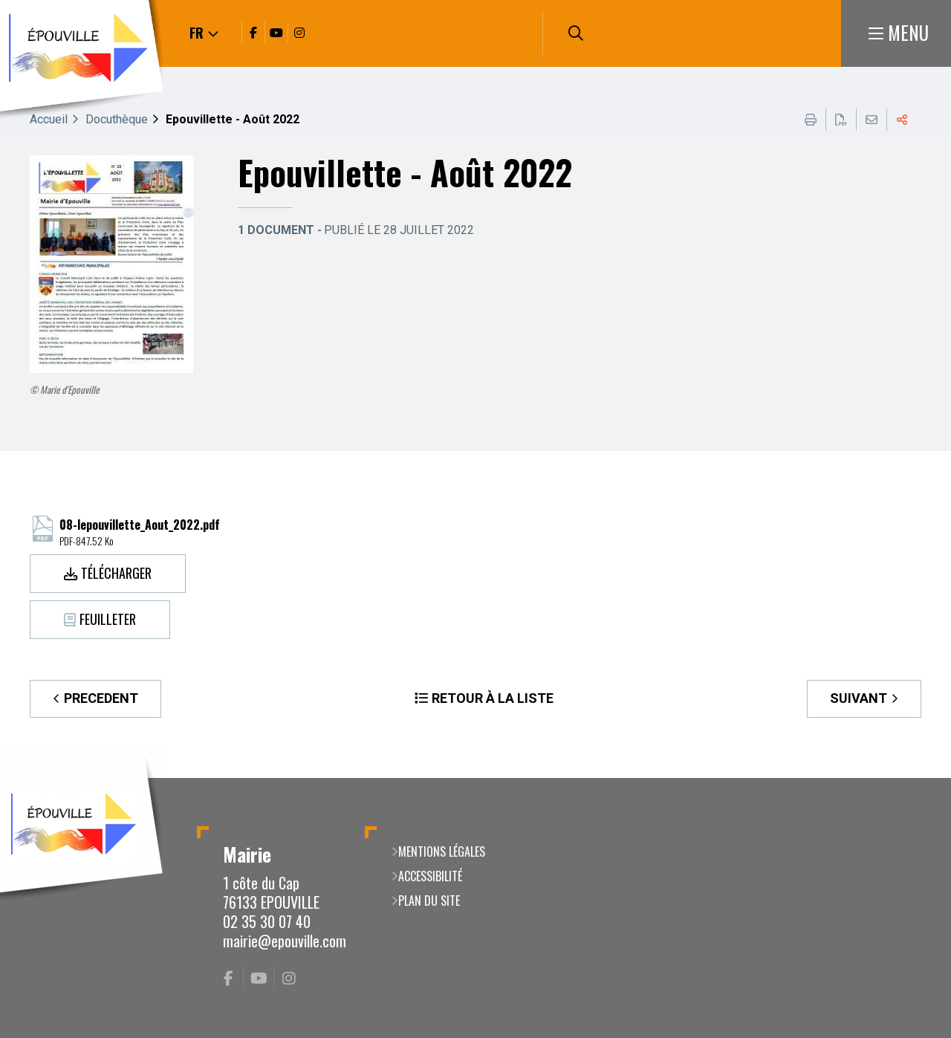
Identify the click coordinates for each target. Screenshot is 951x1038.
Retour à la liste (493, 698)
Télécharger (116, 573)
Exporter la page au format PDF (841, 119)
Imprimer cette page (810, 119)
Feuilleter (107, 619)
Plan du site (429, 900)
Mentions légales (441, 851)
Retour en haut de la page (917, 778)
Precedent (101, 698)
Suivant (858, 698)
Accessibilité (430, 876)
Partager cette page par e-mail (871, 119)
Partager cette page (902, 119)
